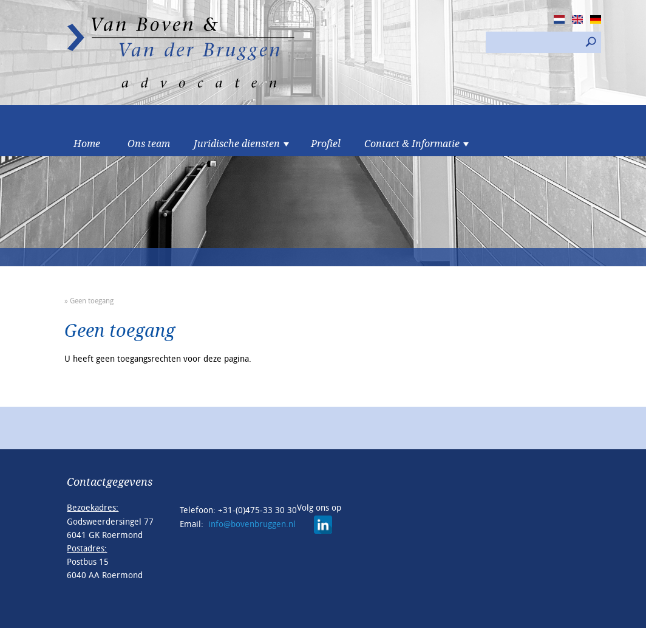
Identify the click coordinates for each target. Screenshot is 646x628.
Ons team (148, 144)
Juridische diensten (237, 144)
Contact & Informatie (412, 144)
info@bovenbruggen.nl (252, 524)
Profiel (326, 144)
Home (86, 144)
